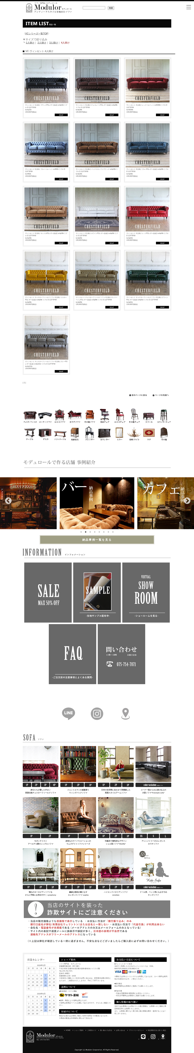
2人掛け (42, 42)
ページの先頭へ (160, 395)
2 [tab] (85, 531)
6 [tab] (103, 531)
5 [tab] (99, 531)
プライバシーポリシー (136, 1030)
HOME (68, 1030)
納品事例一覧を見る (97, 539)
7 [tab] (108, 531)
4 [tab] (94, 531)
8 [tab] (112, 531)
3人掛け (53, 42)
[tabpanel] (97, 503)
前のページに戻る (138, 395)
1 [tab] (81, 531)
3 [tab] (90, 531)
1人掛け (30, 42)
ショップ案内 (78, 1030)
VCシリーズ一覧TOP (36, 33)
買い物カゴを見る (106, 1030)
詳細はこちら (61, 115)
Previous (6, 498)
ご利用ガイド (91, 1030)
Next (184, 498)
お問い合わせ (120, 1030)
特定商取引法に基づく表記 (157, 1030)
